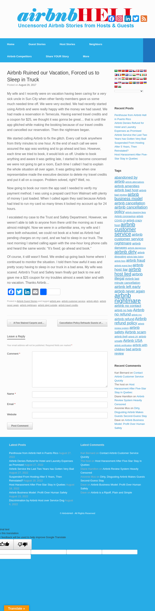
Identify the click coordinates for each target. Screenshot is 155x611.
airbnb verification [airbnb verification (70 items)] (123, 345)
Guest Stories (37, 44)
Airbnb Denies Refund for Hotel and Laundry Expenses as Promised (129, 126)
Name (11, 393)
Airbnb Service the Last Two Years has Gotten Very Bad (41, 468)
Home (10, 44)
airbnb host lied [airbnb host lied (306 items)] (127, 271)
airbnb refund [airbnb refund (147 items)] (124, 319)
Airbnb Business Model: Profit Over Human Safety (129, 424)
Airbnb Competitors (19, 56)
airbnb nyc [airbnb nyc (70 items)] (137, 314)
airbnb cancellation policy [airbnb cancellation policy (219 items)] (131, 209)
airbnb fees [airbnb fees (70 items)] (119, 261)
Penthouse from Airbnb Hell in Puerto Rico (33, 453)
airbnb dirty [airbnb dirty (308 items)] (125, 251)
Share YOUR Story (57, 56)
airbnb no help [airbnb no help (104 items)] (123, 310)
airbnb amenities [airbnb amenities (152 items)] (126, 186)
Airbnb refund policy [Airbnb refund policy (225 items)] (130, 321)
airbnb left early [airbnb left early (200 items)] (127, 287)
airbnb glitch (93, 301)
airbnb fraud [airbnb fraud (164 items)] (135, 260)
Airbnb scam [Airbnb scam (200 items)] (135, 332)
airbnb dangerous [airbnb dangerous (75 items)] (137, 248)
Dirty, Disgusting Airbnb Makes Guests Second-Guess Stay (130, 412)
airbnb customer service (73, 301)
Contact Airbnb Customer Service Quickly (129, 376)
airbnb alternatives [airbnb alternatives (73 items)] (134, 182)
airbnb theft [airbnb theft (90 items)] (121, 336)
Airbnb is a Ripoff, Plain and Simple (111, 492)
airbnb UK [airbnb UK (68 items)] (133, 336)
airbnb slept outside (47, 305)
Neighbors (95, 44)
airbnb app (55, 301)
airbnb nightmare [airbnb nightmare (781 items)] (127, 298)
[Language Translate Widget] (128, 91)
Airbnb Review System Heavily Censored (129, 400)
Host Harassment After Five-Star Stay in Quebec (130, 388)
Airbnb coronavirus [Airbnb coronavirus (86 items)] (125, 216)
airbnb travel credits (68, 305)
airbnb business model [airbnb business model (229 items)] (128, 196)
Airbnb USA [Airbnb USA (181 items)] (132, 340)
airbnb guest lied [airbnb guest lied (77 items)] (123, 265)
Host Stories (67, 44)
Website (12, 414)
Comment (13, 353)
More (86, 56)
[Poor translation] (23, 544)
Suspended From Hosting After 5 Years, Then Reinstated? (129, 146)
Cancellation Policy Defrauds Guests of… (83, 323)
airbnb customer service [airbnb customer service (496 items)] (125, 229)
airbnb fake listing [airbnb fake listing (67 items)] (135, 256)
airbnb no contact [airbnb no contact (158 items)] (127, 306)
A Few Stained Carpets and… (26, 323)
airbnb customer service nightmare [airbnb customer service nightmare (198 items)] (128, 238)
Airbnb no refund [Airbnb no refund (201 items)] (129, 312)
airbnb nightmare (28, 305)
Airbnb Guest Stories (27, 301)
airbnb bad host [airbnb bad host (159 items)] (126, 190)
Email (11, 404)
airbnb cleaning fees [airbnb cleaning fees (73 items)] (135, 212)
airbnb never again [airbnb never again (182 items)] (129, 291)
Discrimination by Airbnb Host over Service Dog (36, 500)
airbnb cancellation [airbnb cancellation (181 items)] (129, 203)
